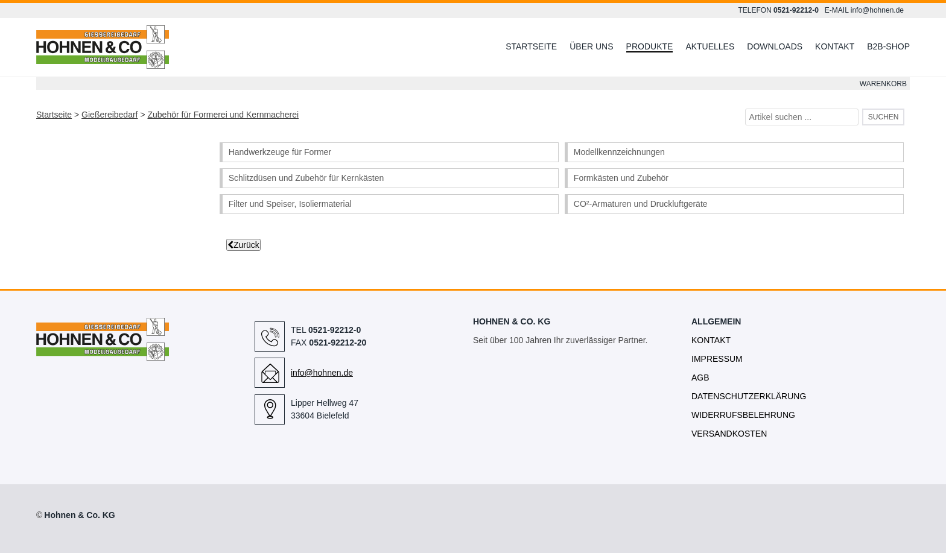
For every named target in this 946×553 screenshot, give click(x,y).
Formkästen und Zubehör (621, 178)
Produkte (649, 46)
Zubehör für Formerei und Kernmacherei (223, 114)
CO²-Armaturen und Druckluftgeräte (641, 204)
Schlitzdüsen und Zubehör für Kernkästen (306, 178)
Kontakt (834, 46)
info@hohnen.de (877, 10)
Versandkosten (729, 433)
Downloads (774, 46)
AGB (700, 377)
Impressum (717, 359)
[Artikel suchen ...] (802, 117)
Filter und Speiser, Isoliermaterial (290, 204)
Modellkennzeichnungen (619, 152)
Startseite (531, 46)
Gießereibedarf (109, 114)
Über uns (591, 46)
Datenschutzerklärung (748, 396)
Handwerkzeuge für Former (280, 152)
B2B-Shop (888, 46)
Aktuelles (709, 46)
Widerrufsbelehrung (743, 415)
